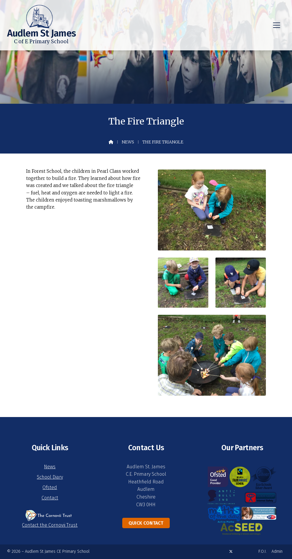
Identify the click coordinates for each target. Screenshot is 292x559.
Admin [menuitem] (277, 551)
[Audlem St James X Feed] (231, 551)
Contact (50, 498)
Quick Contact (145, 523)
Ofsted (49, 487)
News (128, 142)
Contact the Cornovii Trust (49, 525)
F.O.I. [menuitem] (262, 551)
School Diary (50, 477)
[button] (277, 25)
